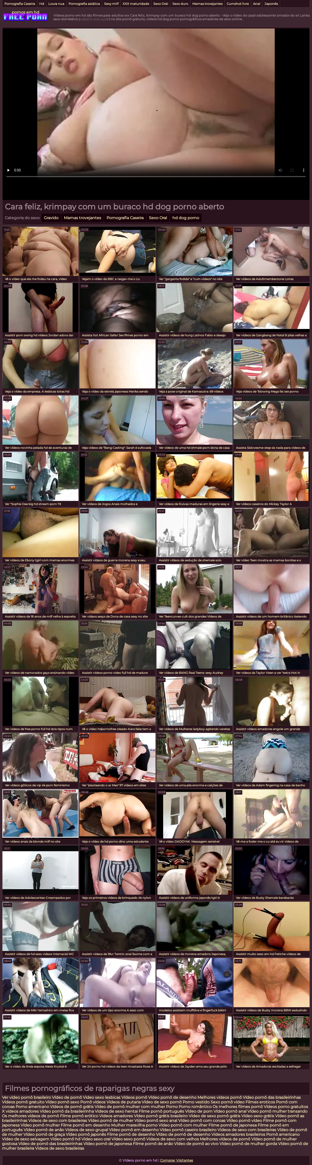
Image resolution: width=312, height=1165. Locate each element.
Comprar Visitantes (176, 1160)
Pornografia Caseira (19, 4)
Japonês (271, 4)
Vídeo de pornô (67, 1097)
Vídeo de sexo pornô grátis (214, 1116)
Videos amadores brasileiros (238, 1134)
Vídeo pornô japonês (86, 1134)
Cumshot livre (238, 4)
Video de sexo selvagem (25, 1139)
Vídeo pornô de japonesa (107, 1143)
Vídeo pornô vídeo (244, 1120)
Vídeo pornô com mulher (182, 1125)
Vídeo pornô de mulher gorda (248, 1143)
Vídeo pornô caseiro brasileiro (188, 1129)
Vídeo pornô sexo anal (155, 1120)
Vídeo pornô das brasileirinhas (272, 1097)
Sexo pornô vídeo (227, 1102)
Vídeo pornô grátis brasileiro (161, 1116)
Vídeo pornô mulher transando (277, 1111)
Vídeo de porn (199, 1111)
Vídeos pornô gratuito (23, 1102)
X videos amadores (20, 1111)
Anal (256, 4)
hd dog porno (185, 218)
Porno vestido (197, 1102)
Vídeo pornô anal (230, 1111)
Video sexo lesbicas (101, 1097)
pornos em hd (25, 12)
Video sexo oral (95, 1139)
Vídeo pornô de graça (44, 1134)
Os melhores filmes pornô (238, 1106)
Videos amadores (116, 1116)
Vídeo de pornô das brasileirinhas (50, 1143)
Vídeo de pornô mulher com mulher (130, 1106)
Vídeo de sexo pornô (162, 1102)
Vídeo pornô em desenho (134, 1129)
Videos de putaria (124, 1102)
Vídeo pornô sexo (62, 1102)
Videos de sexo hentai (116, 1111)
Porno (172, 1106)
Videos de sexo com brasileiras (57, 1120)
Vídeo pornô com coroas (201, 1120)
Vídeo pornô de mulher (110, 1120)
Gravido (51, 218)
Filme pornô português (161, 1111)
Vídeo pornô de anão (44, 1129)
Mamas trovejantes (207, 4)
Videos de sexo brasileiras (59, 1148)
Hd (41, 4)
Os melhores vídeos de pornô (30, 1116)
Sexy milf (111, 4)
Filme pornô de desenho (131, 1134)
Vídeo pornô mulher (40, 1125)
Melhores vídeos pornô (219, 1097)
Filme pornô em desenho (85, 1125)
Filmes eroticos (260, 1102)
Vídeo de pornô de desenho (183, 1134)
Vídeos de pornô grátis (72, 1106)
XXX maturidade (136, 4)
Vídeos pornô (134, 1097)
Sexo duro (180, 4)
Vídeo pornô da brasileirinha (67, 1111)
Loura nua (56, 4)
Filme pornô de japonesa (232, 1125)
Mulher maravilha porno (134, 1125)
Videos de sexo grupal (86, 1129)
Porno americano (32, 1106)
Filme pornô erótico (79, 1116)
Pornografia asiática (84, 4)
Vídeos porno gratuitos (286, 1106)
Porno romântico (195, 1106)
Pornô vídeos (93, 1102)
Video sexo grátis (257, 1116)
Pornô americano (283, 1134)
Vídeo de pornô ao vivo (196, 1143)
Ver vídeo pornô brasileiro (26, 1097)
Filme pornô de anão (153, 1143)
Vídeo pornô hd (65, 1139)
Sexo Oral (160, 4)
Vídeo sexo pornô (128, 1139)
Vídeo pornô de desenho (172, 1097)
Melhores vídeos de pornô (225, 1139)
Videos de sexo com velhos (172, 1139)
